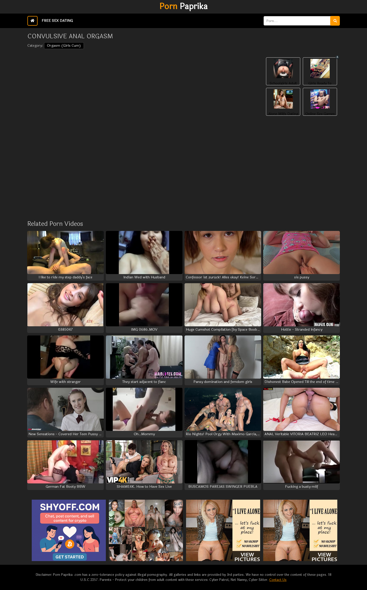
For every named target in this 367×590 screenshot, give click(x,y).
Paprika (183, 6)
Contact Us (278, 579)
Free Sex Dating (57, 20)
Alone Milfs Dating (283, 114)
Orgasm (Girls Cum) (64, 45)
